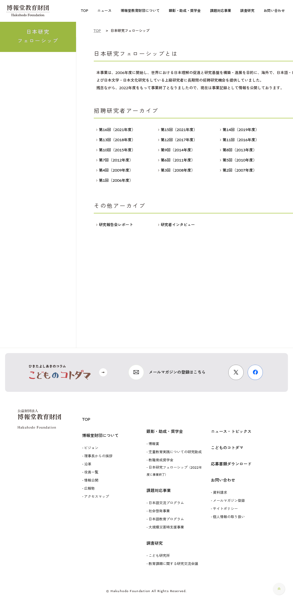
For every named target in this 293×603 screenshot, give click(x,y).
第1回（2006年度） (114, 180)
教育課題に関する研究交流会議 (173, 563)
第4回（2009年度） (114, 170)
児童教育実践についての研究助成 (175, 452)
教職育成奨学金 (161, 460)
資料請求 (220, 492)
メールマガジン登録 (229, 500)
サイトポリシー (225, 508)
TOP (86, 419)
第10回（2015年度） (115, 150)
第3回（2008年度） (176, 170)
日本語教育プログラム (166, 519)
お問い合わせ (223, 480)
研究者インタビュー (176, 224)
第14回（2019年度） (239, 129)
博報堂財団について (100, 435)
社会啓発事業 (159, 511)
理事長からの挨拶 (98, 456)
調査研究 (154, 543)
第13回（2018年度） (115, 139)
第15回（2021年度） (177, 129)
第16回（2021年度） (115, 129)
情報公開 (91, 480)
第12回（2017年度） (177, 139)
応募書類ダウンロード (231, 464)
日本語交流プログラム (166, 503)
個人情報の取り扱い (229, 517)
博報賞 (154, 444)
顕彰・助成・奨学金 (164, 431)
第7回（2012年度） (114, 160)
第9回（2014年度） (176, 150)
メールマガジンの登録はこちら (177, 372)
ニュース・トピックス (231, 431)
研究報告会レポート (114, 224)
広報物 (89, 488)
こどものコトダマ (227, 447)
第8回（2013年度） (238, 150)
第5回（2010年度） (238, 160)
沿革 (87, 464)
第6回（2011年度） (176, 160)
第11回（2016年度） (239, 139)
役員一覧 (91, 472)
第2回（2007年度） (238, 170)
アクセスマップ (96, 496)
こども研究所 (159, 555)
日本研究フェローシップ (174, 471)
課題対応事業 (158, 490)
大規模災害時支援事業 (166, 527)
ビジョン (91, 448)
